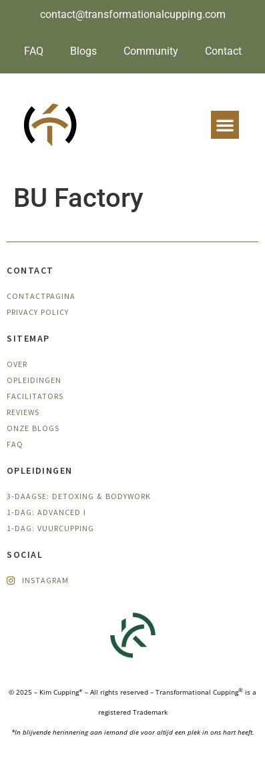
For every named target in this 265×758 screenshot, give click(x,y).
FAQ (33, 51)
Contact (223, 51)
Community (150, 51)
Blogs (83, 51)
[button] (225, 125)
